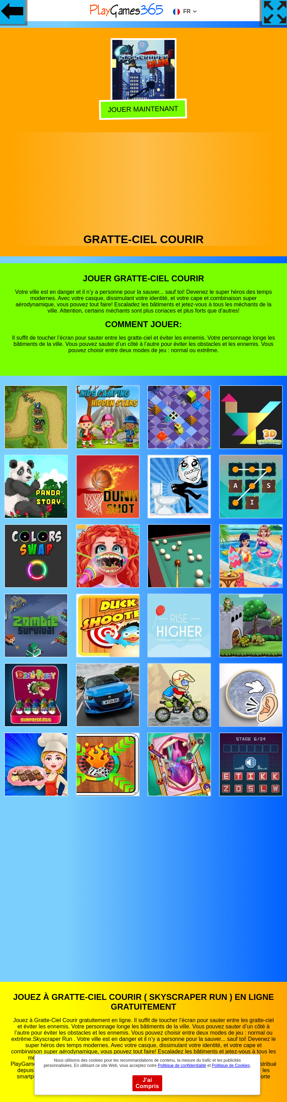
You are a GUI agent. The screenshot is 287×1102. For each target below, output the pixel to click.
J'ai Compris (147, 1083)
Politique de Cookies (231, 1065)
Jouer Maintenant (144, 108)
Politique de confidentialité (182, 1065)
